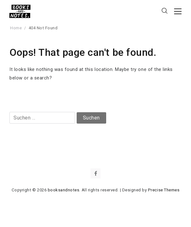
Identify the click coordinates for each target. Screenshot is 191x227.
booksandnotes (63, 190)
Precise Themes (163, 190)
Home (16, 28)
